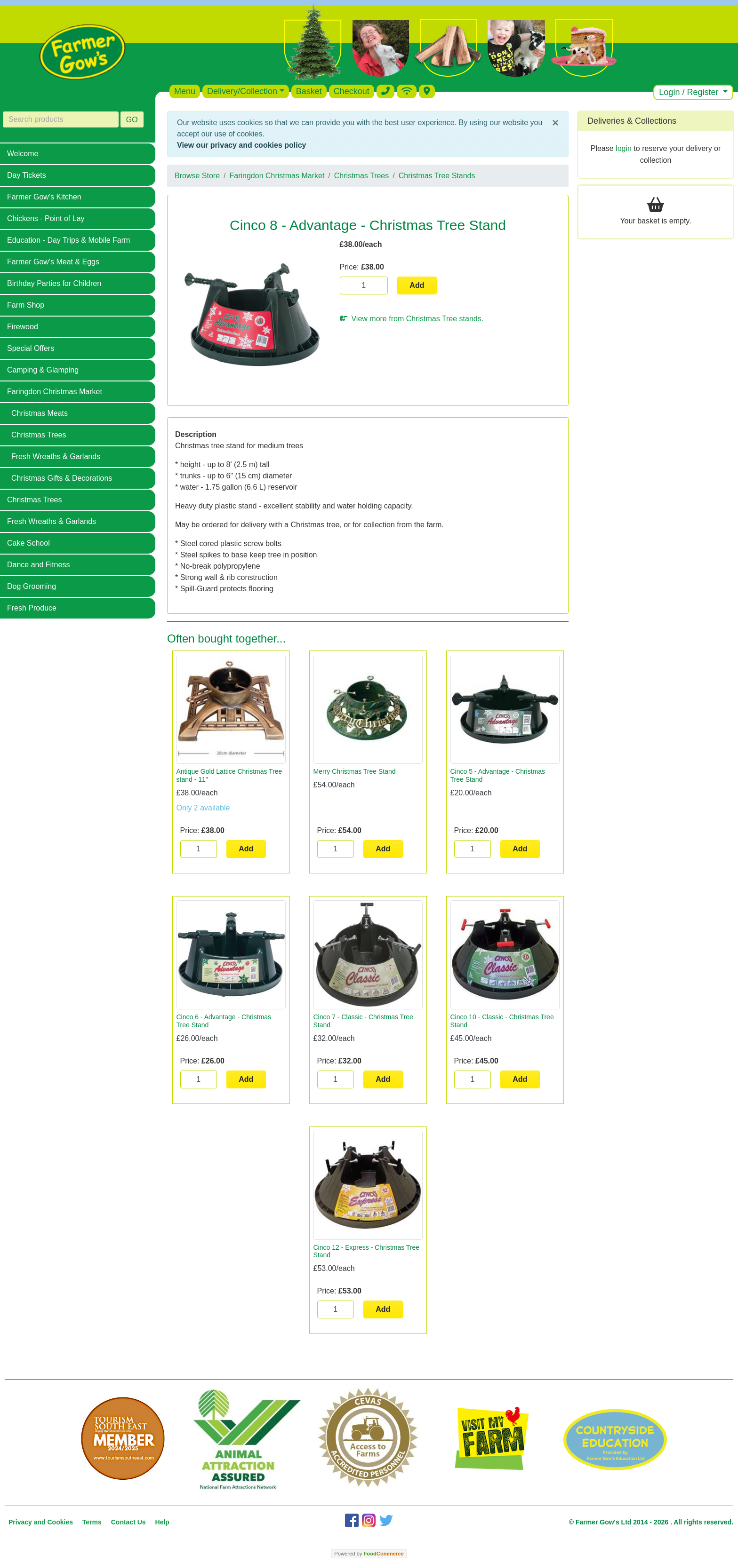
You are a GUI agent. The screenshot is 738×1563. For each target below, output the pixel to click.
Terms (92, 1522)
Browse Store (197, 176)
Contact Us (128, 1522)
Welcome (22, 154)
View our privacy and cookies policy (241, 145)
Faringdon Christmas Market (54, 392)
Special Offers (30, 348)
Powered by (368, 1553)
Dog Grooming (31, 586)
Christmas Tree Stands (437, 176)
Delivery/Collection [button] (242, 91)
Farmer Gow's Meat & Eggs (53, 262)
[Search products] (60, 119)
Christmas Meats (39, 413)
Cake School (28, 543)
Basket (309, 91)
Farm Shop (25, 305)
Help (162, 1522)
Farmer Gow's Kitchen (44, 197)
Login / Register (690, 92)
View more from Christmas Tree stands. (412, 319)
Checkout (351, 91)
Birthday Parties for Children (54, 283)
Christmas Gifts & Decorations (61, 478)
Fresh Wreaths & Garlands (55, 456)
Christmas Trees (38, 435)
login (624, 148)
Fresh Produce (31, 608)
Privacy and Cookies (40, 1522)
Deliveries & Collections (631, 121)
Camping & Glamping (43, 370)
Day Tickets (26, 175)
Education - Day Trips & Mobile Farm (68, 240)
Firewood (22, 327)
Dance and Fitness (38, 565)
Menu (184, 91)
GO (132, 120)
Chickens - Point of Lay (46, 218)
